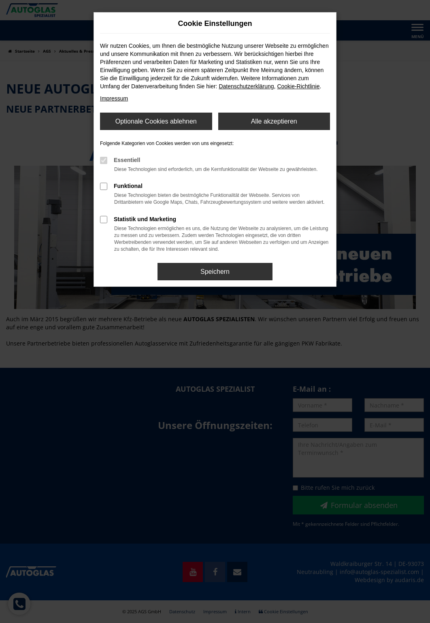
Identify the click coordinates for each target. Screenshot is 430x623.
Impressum (114, 98)
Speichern (215, 271)
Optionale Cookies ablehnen (156, 121)
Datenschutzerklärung (246, 86)
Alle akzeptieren (274, 121)
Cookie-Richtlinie (298, 86)
